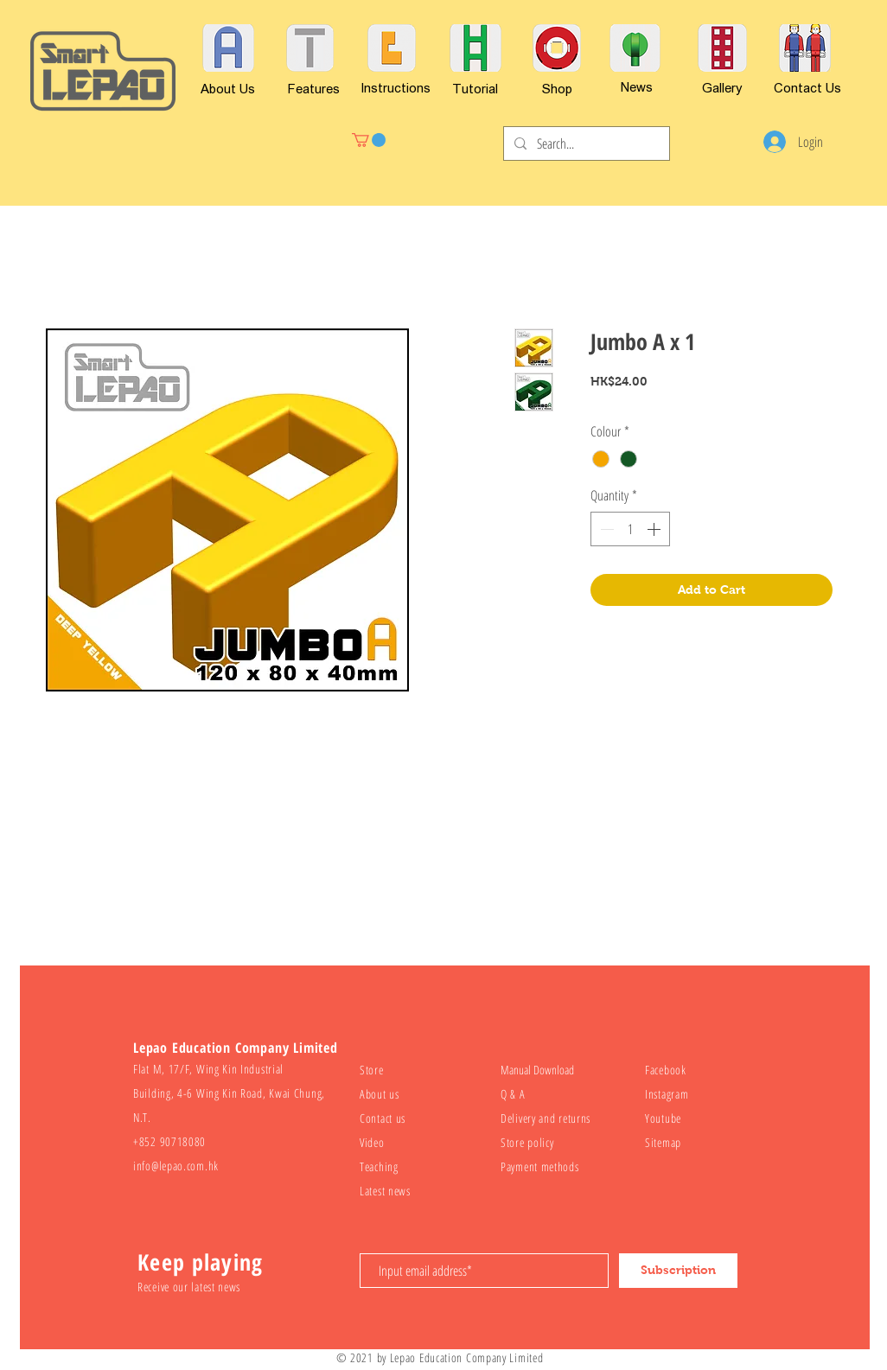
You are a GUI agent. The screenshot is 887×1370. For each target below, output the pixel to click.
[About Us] (228, 88)
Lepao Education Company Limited (467, 1357)
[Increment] (655, 529)
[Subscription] (678, 1270)
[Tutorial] (475, 88)
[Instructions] (395, 87)
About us (379, 1094)
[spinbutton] (630, 529)
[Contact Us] (807, 87)
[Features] (313, 88)
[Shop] (557, 88)
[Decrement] (605, 529)
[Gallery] (722, 87)
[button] (369, 140)
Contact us (382, 1118)
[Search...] (585, 143)
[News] (636, 86)
